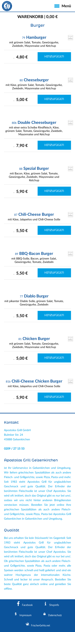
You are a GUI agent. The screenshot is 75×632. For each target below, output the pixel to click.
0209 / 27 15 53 (14, 448)
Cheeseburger (36, 80)
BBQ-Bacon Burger (36, 254)
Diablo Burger (36, 296)
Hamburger (36, 38)
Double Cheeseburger (37, 123)
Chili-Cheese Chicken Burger (37, 381)
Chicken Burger (36, 339)
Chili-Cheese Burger (36, 215)
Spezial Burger (36, 169)
